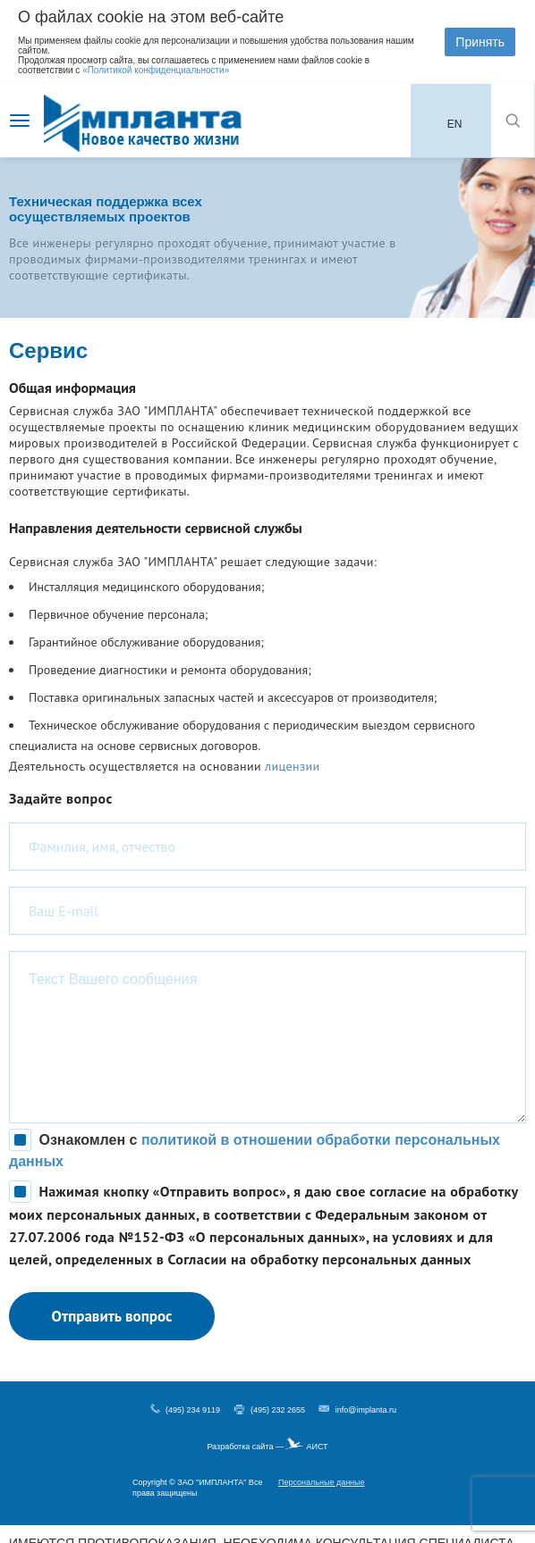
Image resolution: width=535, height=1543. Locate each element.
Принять (480, 42)
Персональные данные (321, 1482)
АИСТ (316, 1446)
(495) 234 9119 (193, 1409)
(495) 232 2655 (278, 1409)
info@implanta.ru (365, 1409)
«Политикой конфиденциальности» (155, 70)
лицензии (292, 766)
